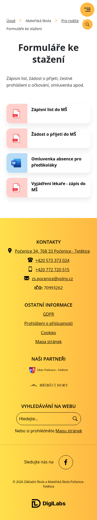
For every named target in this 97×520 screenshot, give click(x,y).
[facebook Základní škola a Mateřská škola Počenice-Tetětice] (64, 462)
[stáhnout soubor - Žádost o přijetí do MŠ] (48, 138)
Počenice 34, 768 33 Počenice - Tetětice (52, 251)
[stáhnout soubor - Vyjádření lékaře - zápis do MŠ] (48, 187)
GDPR (48, 314)
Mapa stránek (48, 341)
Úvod (10, 20)
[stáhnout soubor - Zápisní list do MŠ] (48, 113)
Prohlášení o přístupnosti (48, 323)
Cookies (48, 332)
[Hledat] (75, 418)
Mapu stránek (68, 431)
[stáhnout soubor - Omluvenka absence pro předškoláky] (48, 163)
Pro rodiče (70, 20)
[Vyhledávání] (87, 24)
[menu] (87, 9)
